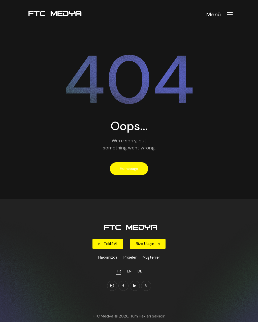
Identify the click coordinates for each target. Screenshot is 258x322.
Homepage (129, 168)
